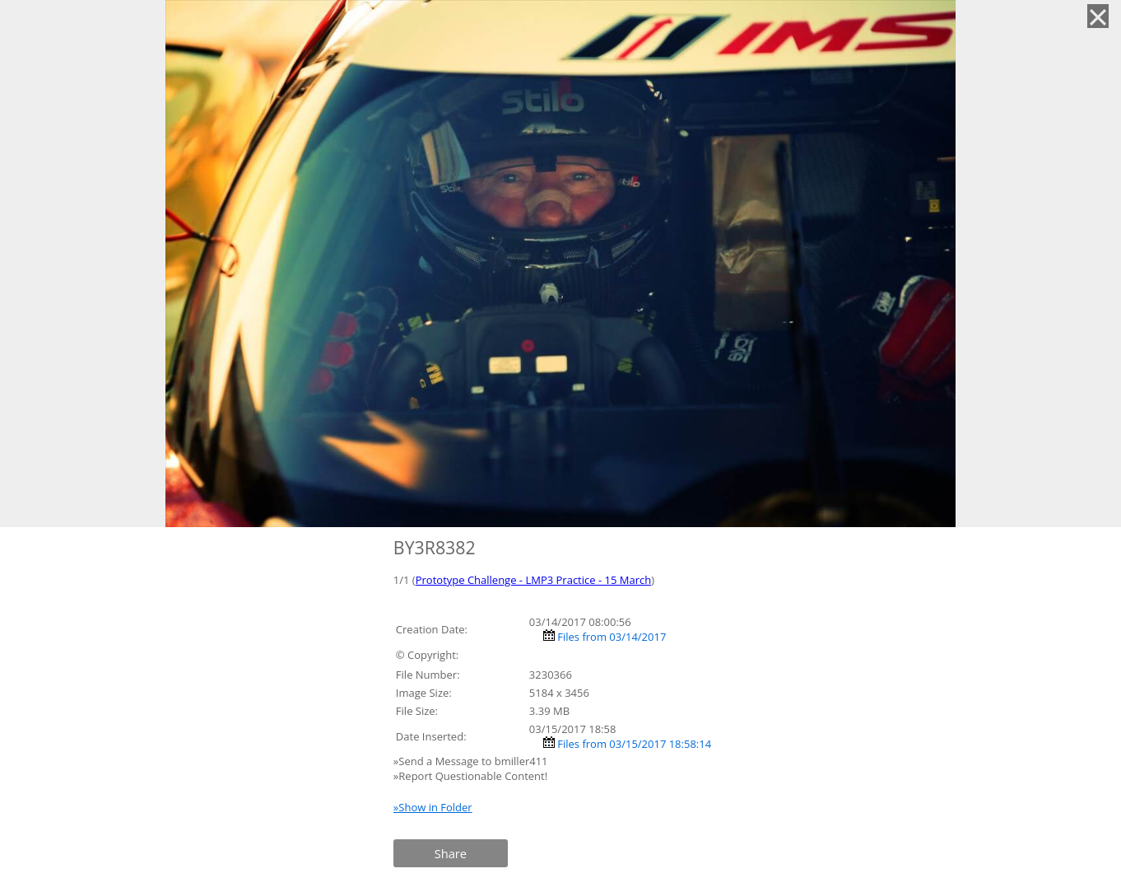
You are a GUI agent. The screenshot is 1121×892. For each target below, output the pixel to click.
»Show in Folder (432, 807)
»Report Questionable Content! (470, 775)
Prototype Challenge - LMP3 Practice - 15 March (533, 579)
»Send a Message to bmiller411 (472, 761)
